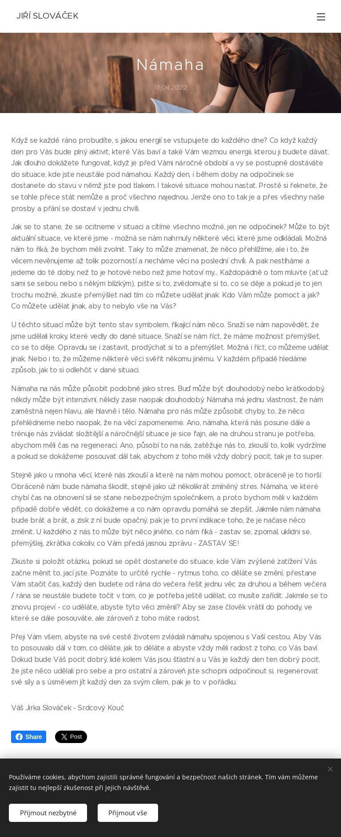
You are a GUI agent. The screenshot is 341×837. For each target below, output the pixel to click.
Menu (321, 16)
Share (29, 736)
